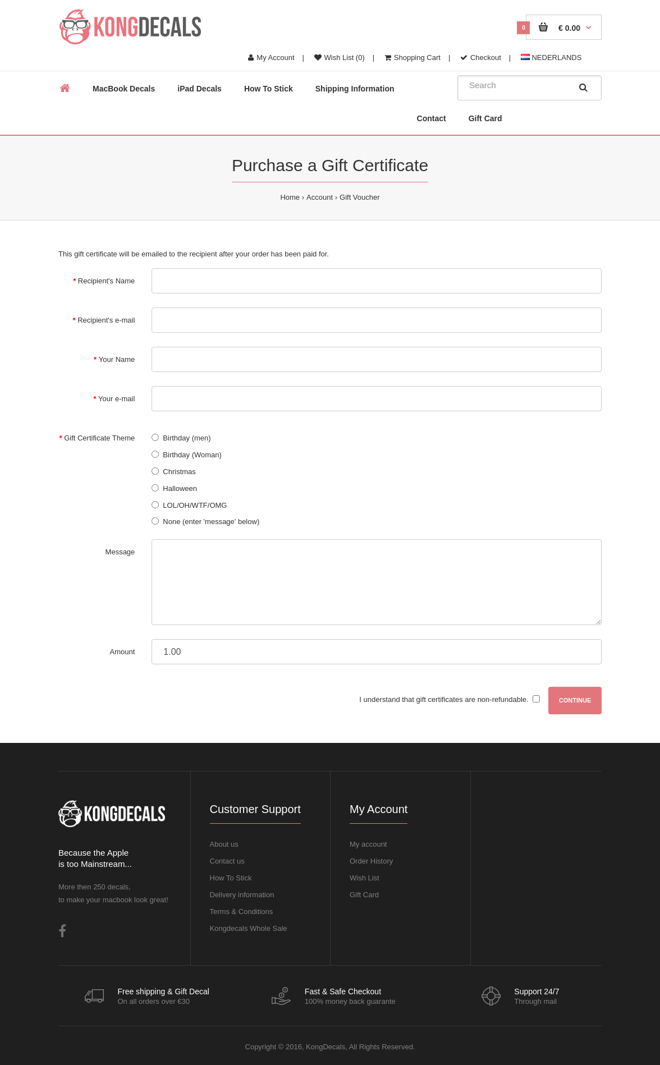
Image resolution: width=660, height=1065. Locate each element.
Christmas (179, 471)
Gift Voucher (360, 197)
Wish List (364, 878)
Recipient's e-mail (106, 320)
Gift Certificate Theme (99, 438)
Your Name (117, 359)
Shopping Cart (412, 57)
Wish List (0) (339, 57)
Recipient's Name (106, 281)
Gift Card (364, 894)
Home (290, 197)
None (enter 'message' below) (211, 521)
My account (368, 844)
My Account (271, 57)
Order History (371, 861)
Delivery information (242, 894)
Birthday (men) (186, 438)
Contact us (227, 861)
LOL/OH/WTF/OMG (195, 505)
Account (319, 197)
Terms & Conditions (241, 911)
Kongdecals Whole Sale (248, 928)
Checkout (480, 57)
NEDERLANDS (551, 57)
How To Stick (231, 878)
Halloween (180, 488)
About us (224, 844)
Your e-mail (116, 398)
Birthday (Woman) (192, 455)
